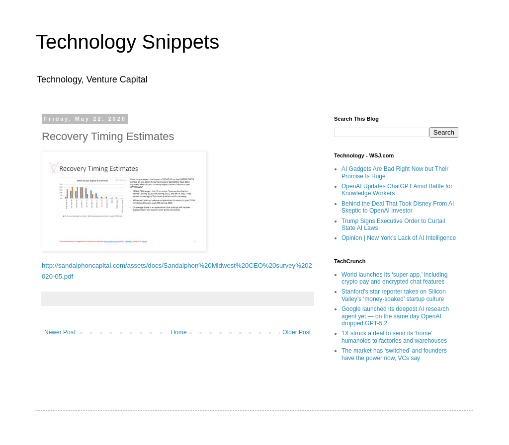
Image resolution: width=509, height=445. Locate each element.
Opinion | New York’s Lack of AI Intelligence (398, 237)
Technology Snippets (127, 42)
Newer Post (59, 332)
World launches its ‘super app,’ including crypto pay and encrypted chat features (394, 278)
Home (179, 332)
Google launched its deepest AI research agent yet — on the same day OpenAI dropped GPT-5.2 (395, 316)
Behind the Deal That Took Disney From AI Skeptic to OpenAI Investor (397, 207)
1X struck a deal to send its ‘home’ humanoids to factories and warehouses (394, 337)
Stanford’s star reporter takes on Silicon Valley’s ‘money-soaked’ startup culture (393, 295)
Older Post (296, 332)
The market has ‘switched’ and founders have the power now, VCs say (394, 354)
